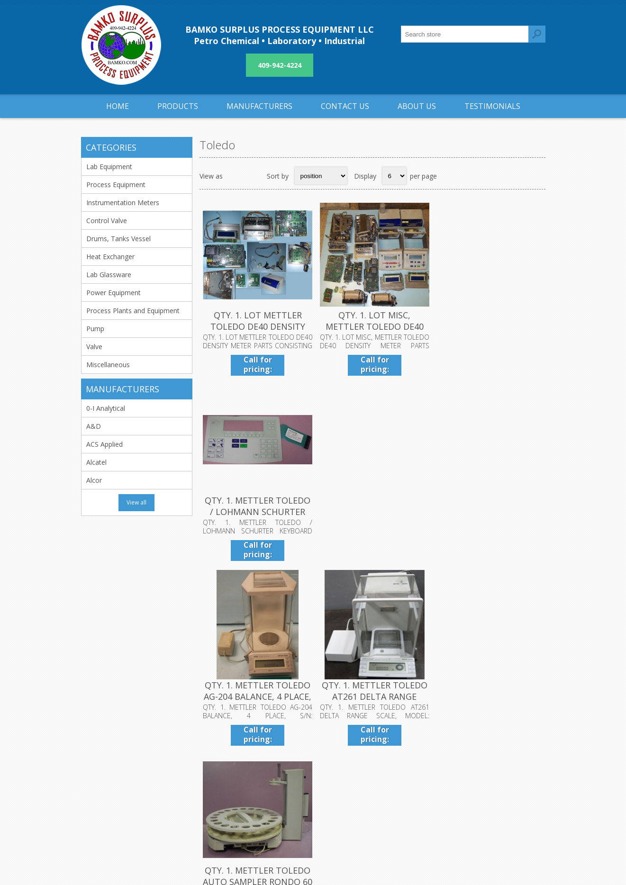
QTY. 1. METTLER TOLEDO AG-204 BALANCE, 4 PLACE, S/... (257, 509)
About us (256, 787)
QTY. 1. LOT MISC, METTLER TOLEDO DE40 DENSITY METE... (372, 325)
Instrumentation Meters (122, 202)
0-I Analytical (105, 408)
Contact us (412, 755)
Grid (235, 175)
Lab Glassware (108, 274)
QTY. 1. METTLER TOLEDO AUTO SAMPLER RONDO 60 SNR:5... (487, 509)
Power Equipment (113, 292)
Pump (95, 328)
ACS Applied (104, 444)
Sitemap (408, 771)
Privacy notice (264, 771)
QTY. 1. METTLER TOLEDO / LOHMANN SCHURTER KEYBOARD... (487, 325)
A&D (93, 426)
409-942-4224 (279, 65)
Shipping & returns (271, 755)
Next (515, 580)
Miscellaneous (108, 364)
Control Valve (106, 220)
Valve (94, 346)
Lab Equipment (109, 166)
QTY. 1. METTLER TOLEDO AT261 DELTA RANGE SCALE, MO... (372, 509)
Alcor (94, 480)
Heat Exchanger (110, 256)
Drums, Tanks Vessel (118, 238)
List (253, 175)
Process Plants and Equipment (133, 310)
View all (136, 502)
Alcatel (96, 462)
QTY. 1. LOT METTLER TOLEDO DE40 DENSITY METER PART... (256, 325)
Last (535, 580)
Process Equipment (115, 184)
